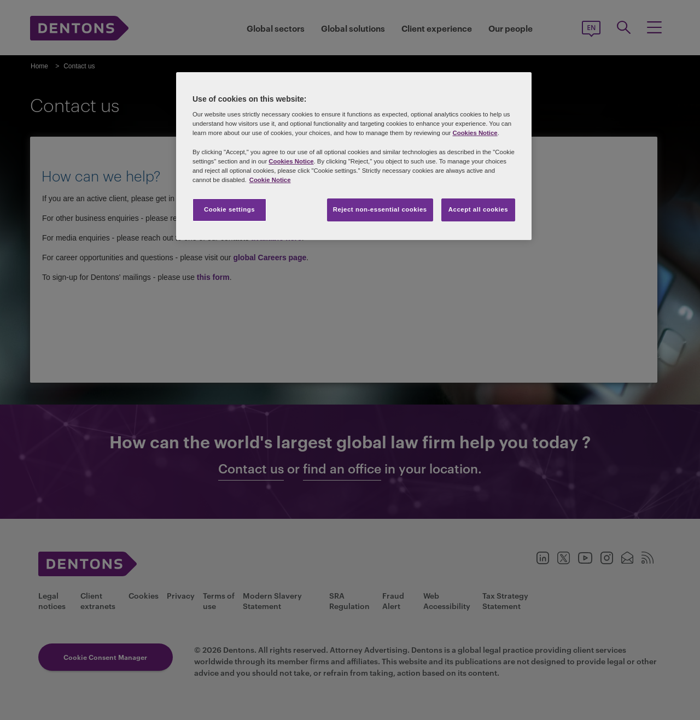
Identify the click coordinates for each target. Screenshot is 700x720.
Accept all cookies (478, 209)
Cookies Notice (474, 133)
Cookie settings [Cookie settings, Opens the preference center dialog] (229, 209)
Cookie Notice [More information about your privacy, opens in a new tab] (270, 180)
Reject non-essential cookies (380, 209)
